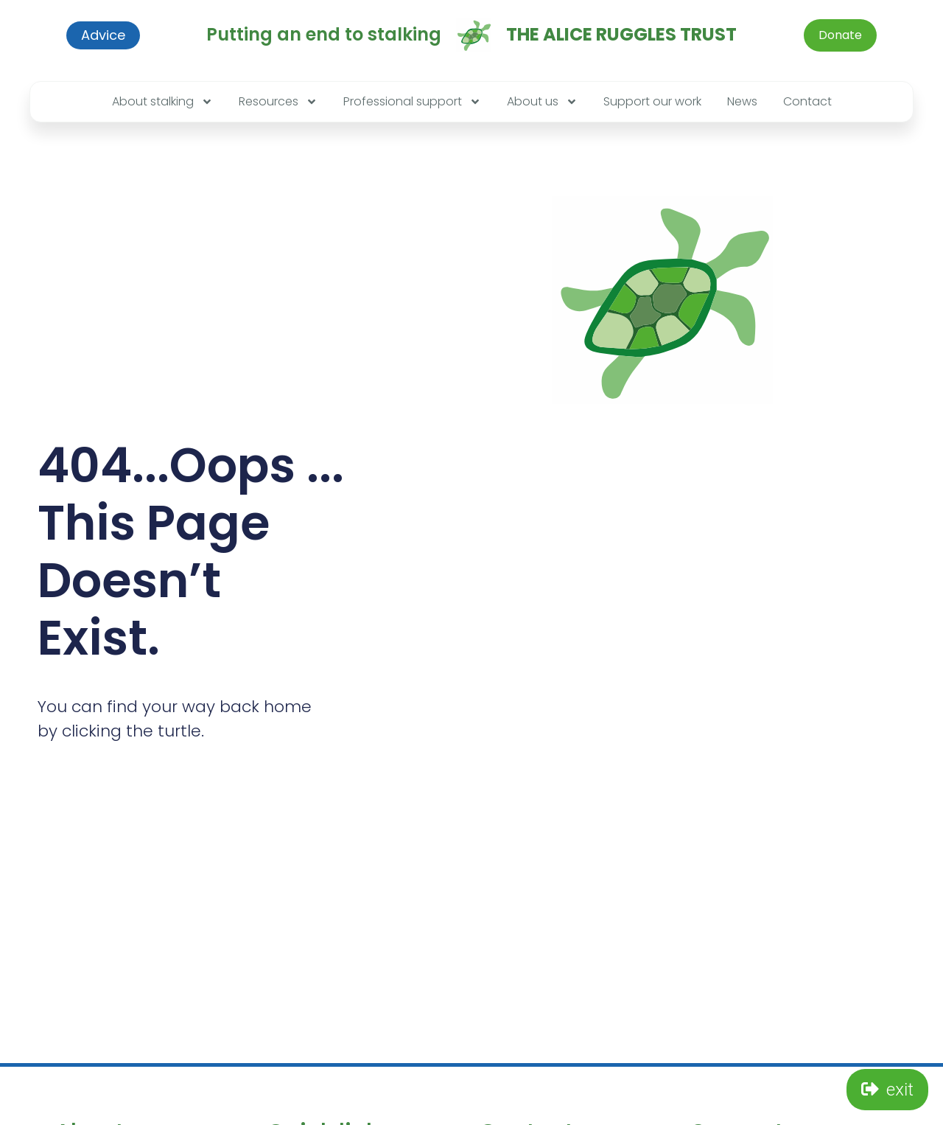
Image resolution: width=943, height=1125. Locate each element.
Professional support (412, 101)
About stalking (162, 101)
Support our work (652, 101)
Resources (278, 101)
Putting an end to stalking (323, 34)
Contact (807, 101)
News (742, 101)
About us (542, 101)
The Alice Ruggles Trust (621, 34)
